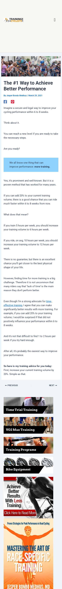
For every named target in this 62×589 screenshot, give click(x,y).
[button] (55, 20)
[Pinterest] (12, 101)
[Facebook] (5, 101)
